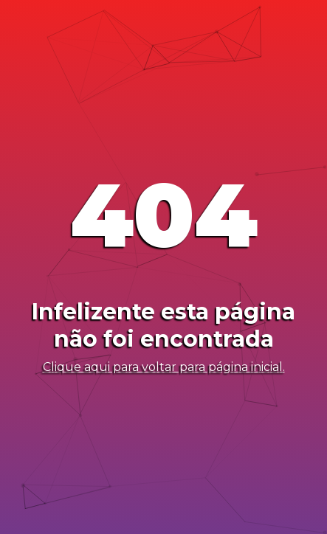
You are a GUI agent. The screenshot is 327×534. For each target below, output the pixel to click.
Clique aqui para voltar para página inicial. (164, 367)
